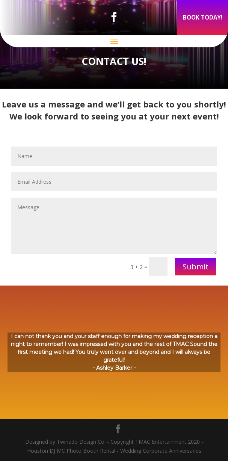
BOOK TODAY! (202, 17)
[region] (114, 352)
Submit (195, 266)
